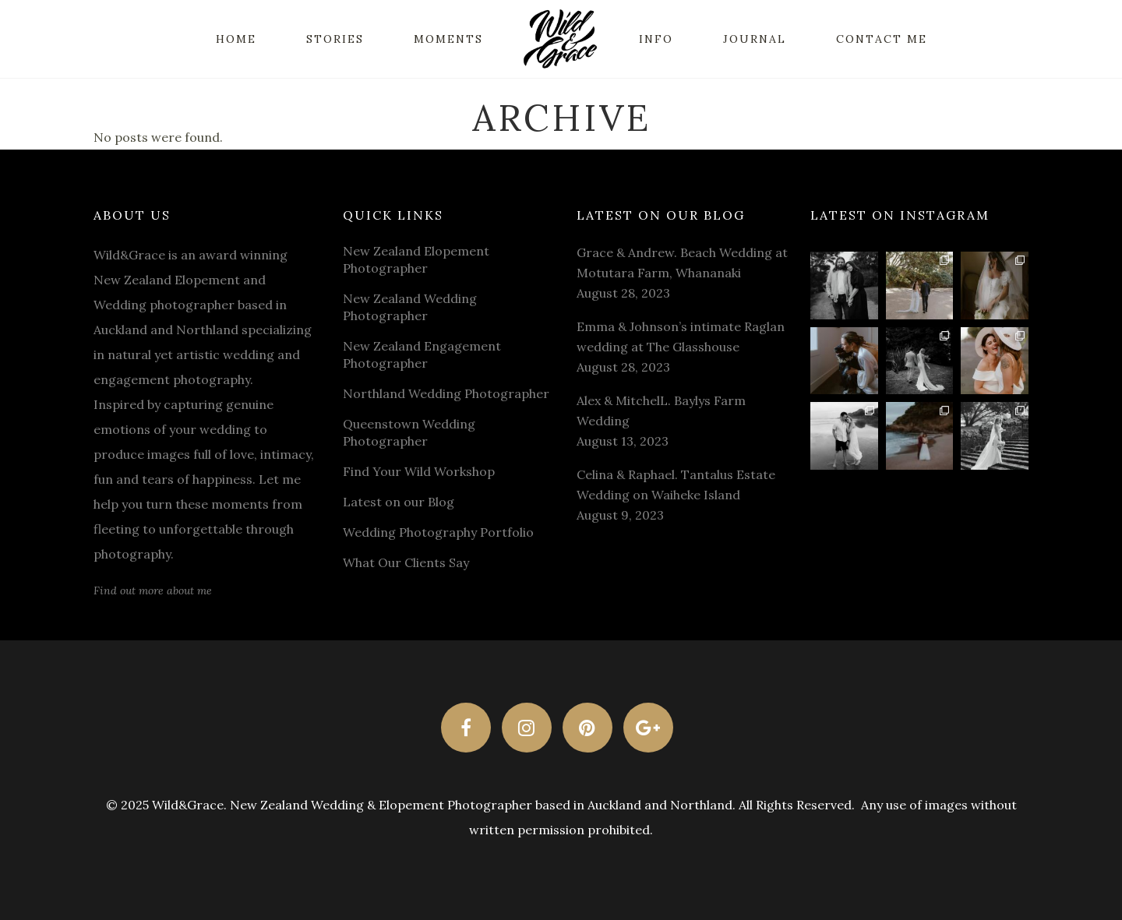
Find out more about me (153, 590)
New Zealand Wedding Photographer (410, 307)
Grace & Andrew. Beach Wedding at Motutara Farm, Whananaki (682, 262)
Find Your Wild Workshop (419, 471)
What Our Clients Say (406, 562)
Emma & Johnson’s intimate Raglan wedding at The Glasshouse (681, 336)
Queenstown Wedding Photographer (409, 432)
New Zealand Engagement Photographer (422, 354)
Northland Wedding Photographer (446, 393)
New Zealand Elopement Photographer (416, 259)
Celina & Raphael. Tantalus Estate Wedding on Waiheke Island (676, 484)
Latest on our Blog (398, 501)
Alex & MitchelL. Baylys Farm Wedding (661, 410)
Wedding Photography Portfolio (438, 532)
